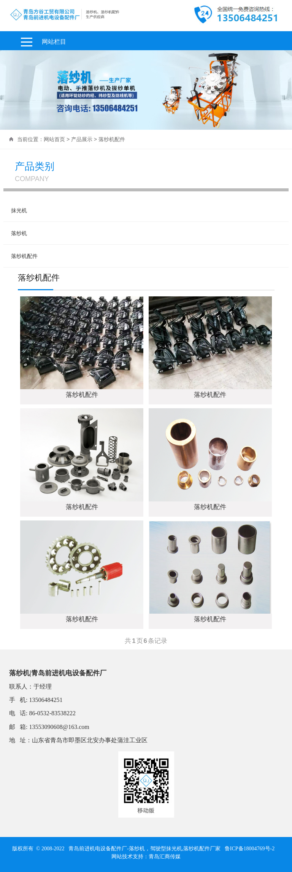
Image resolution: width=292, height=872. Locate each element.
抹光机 (19, 210)
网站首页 (54, 139)
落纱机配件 (24, 256)
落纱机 (19, 233)
